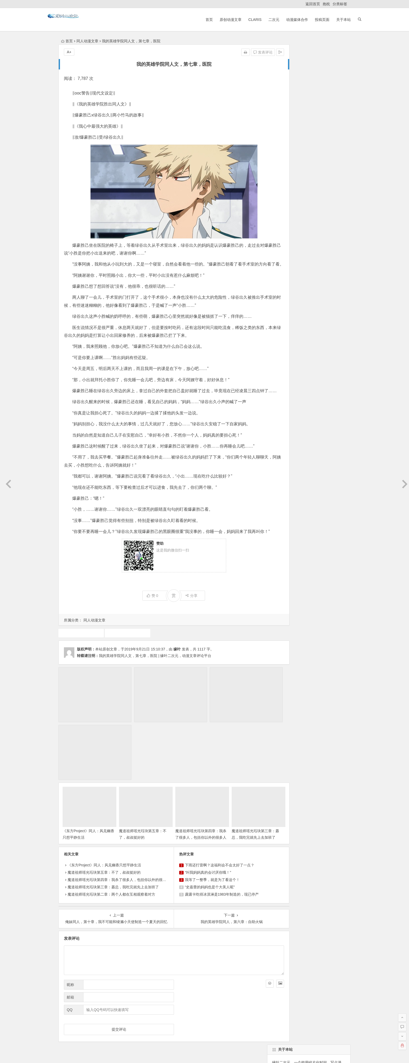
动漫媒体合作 (283, 19)
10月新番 (303, 362)
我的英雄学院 (120, 657)
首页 (195, 19)
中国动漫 (278, 390)
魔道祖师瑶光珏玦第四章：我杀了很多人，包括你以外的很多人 (184, 781)
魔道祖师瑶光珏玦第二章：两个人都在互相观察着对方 (111, 838)
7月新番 (317, 400)
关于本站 (329, 19)
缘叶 (177, 673)
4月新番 (298, 400)
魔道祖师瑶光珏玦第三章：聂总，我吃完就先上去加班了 (234, 781)
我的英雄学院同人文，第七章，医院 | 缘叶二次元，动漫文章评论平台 (155, 679)
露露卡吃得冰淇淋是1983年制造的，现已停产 (209, 838)
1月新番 (292, 409)
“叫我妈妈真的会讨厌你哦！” (195, 816)
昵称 (70, 928)
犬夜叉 (310, 390)
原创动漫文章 (216, 19)
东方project (280, 362)
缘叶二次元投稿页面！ (289, 253)
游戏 (295, 390)
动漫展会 (100, 1017)
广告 (316, 371)
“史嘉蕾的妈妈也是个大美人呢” (197, 831)
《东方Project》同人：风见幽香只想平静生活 (104, 809)
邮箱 (70, 941)
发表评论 (237, 52)
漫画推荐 (278, 400)
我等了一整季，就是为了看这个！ (199, 823)
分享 (178, 619)
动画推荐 (330, 390)
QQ (70, 953)
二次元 (259, 19)
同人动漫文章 (87, 41)
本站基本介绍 (132, 1017)
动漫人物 (324, 362)
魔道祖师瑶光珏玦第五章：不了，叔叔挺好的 (104, 816)
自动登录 (298, 222)
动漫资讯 (306, 381)
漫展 (302, 371)
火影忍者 (327, 381)
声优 (334, 400)
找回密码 (321, 222)
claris (275, 409)
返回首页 (312, 4)
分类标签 (340, 4)
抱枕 (326, 4)
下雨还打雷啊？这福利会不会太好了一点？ (207, 809)
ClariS (240, 19)
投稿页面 (307, 19)
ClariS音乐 (72, 1017)
